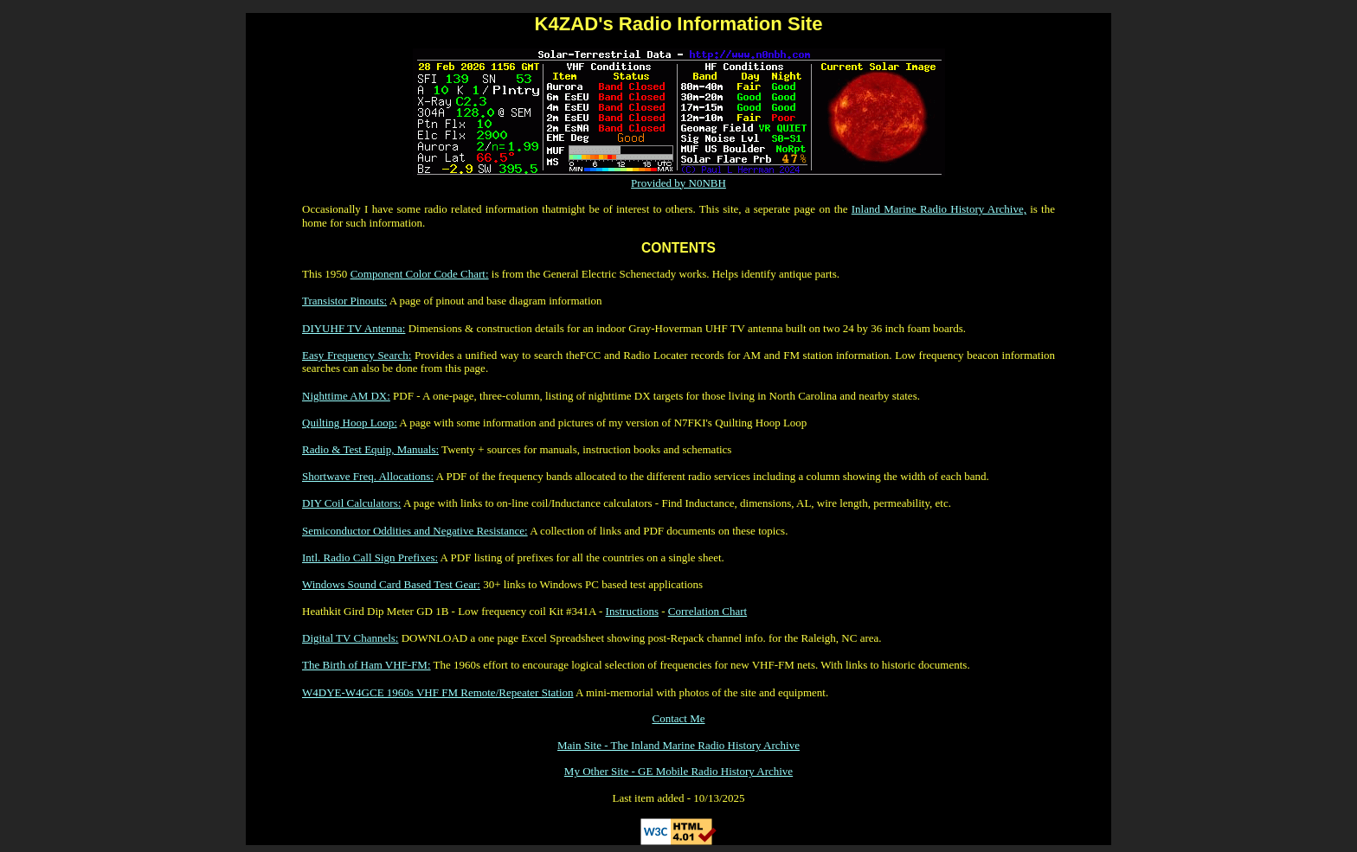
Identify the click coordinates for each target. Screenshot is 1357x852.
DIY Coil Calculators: (351, 502)
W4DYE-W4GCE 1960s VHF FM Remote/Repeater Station (438, 692)
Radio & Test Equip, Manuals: (370, 449)
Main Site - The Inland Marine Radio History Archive (678, 745)
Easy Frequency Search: (356, 355)
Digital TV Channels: (350, 637)
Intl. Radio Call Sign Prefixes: (370, 557)
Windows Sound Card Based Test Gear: (391, 584)
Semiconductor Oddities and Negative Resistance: (415, 530)
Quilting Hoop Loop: (349, 422)
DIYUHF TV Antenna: (353, 328)
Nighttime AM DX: (346, 395)
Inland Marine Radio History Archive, (939, 208)
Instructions (632, 611)
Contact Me (678, 718)
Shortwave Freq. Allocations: (368, 476)
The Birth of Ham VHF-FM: (366, 664)
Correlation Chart (707, 611)
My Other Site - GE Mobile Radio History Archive (678, 771)
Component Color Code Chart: (420, 273)
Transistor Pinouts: (344, 300)
